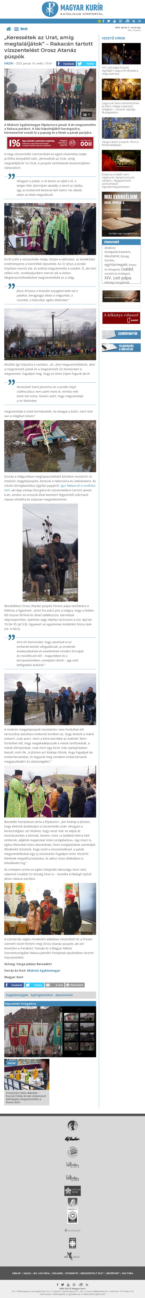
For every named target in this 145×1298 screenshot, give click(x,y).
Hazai (8, 63)
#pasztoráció (64, 995)
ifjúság (124, 256)
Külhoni (57, 1273)
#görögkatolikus (42, 995)
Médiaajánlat (59, 1294)
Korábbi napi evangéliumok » (124, 233)
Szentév (109, 260)
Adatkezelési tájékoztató (94, 1294)
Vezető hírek (113, 38)
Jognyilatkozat (74, 1294)
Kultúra (127, 1273)
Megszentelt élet (92, 1273)
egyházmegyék (116, 264)
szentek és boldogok (117, 273)
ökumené (111, 256)
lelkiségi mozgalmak (116, 282)
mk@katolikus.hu (100, 1291)
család (127, 269)
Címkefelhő (111, 242)
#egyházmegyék (17, 995)
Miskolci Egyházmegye (43, 970)
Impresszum (45, 1294)
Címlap (16, 1273)
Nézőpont (112, 1273)
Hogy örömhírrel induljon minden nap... (120, 203)
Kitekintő (71, 1273)
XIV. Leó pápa (117, 278)
